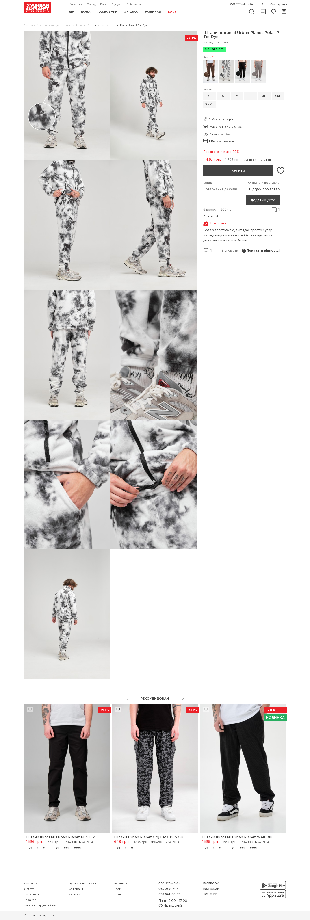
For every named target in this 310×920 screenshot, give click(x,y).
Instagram (211, 889)
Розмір (208, 89)
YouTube (210, 894)
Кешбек (74, 894)
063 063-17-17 (168, 889)
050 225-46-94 (241, 4)
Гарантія (30, 900)
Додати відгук (263, 200)
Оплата (29, 889)
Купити (238, 171)
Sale (172, 12)
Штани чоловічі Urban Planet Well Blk (237, 837)
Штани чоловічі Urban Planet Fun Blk (60, 837)
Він (71, 12)
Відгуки (117, 4)
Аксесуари (107, 12)
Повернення (32, 894)
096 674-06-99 (169, 894)
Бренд (91, 4)
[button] (183, 699)
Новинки (153, 12)
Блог (103, 4)
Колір (207, 57)
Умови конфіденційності (41, 905)
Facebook (211, 883)
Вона (86, 12)
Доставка (31, 883)
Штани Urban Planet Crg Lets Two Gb (148, 837)
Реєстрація (278, 4)
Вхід (264, 4)
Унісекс (131, 12)
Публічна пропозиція (83, 883)
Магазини (75, 4)
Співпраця (134, 4)
